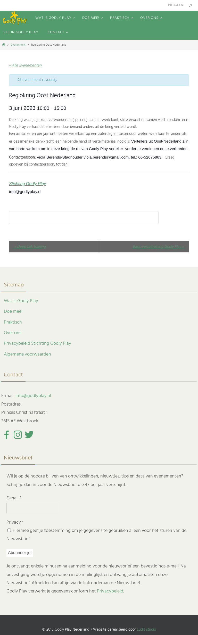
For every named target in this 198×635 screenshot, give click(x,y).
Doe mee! (13, 311)
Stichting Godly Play (27, 184)
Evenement (18, 44)
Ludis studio (146, 629)
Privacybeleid (110, 591)
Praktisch (13, 322)
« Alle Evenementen (25, 65)
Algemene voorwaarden (27, 354)
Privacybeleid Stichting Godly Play (37, 343)
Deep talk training (30, 247)
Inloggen (175, 5)
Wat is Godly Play (21, 301)
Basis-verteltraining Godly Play (158, 247)
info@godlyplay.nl (33, 396)
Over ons (12, 333)
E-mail (13, 498)
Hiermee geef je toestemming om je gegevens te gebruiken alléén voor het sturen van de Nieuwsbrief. (96, 535)
